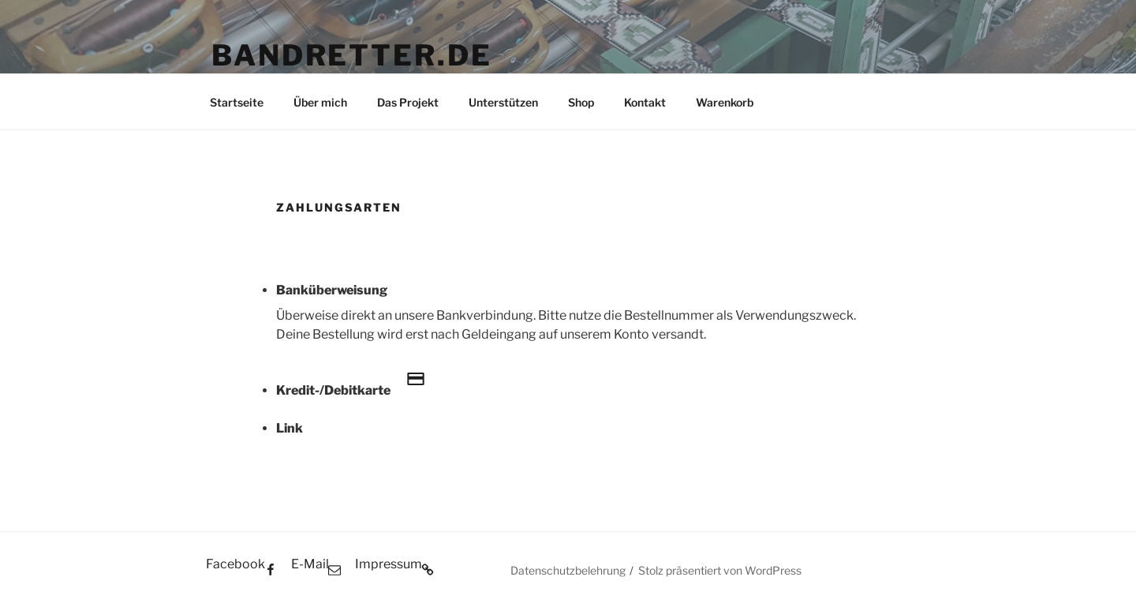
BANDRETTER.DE (351, 55)
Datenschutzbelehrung (568, 570)
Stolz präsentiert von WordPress (720, 570)
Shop (581, 102)
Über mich (320, 102)
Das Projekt (408, 102)
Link (289, 428)
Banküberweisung (331, 290)
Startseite (236, 102)
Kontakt (645, 102)
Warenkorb (724, 102)
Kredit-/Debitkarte (358, 380)
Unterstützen (503, 102)
